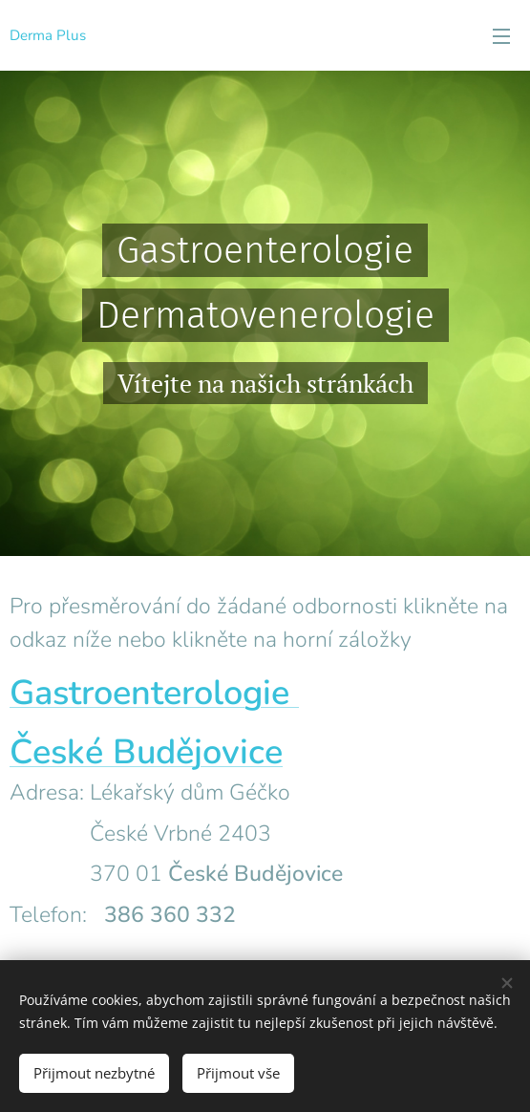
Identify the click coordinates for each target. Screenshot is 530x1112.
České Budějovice (146, 752)
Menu (501, 36)
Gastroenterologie (154, 693)
